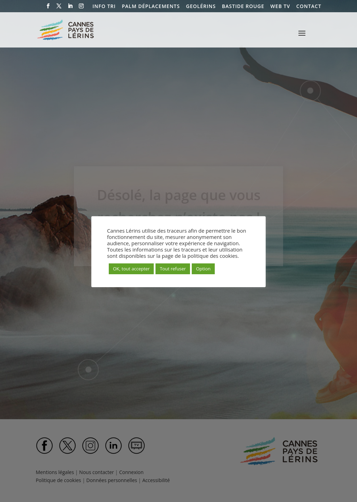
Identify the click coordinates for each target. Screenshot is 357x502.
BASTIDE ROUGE (243, 6)
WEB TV (280, 6)
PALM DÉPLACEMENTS (151, 6)
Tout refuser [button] (173, 268)
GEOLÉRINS (201, 6)
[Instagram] (81, 8)
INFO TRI (103, 6)
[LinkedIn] (70, 8)
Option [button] (203, 268)
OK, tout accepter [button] (131, 268)
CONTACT (308, 6)
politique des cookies (212, 255)
